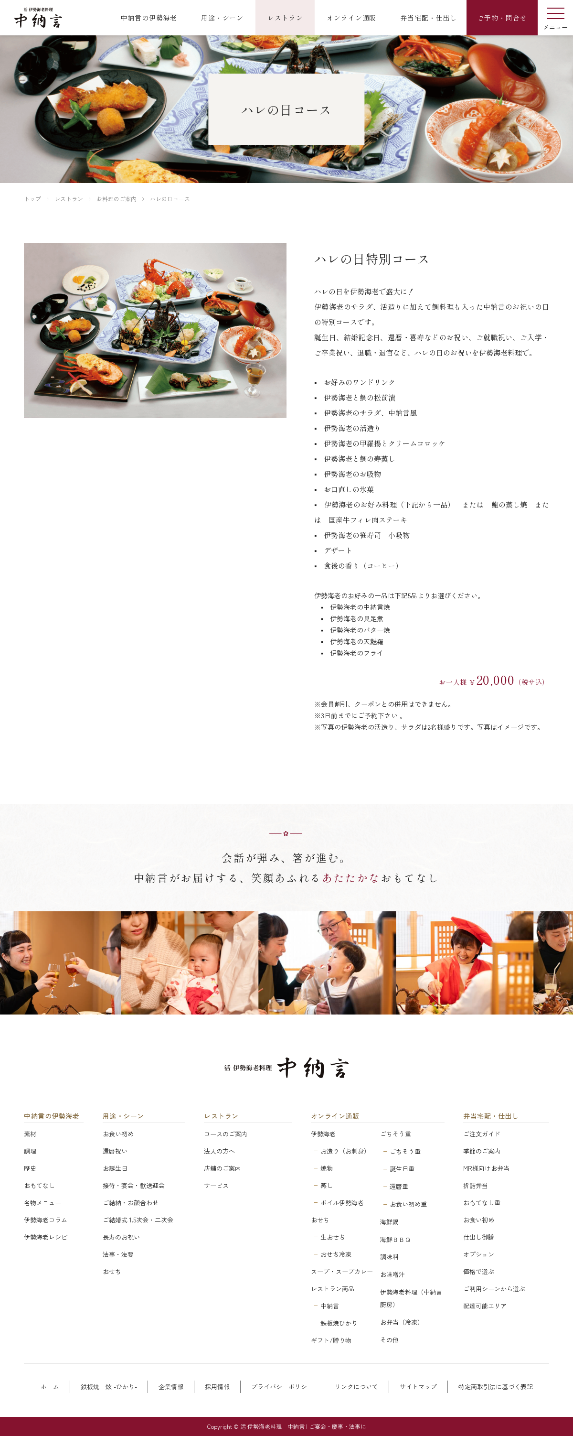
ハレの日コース (170, 198)
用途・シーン (123, 1116)
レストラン (68, 198)
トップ (32, 198)
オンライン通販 (335, 1116)
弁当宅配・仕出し (491, 1116)
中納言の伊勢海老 (51, 1116)
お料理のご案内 (116, 198)
